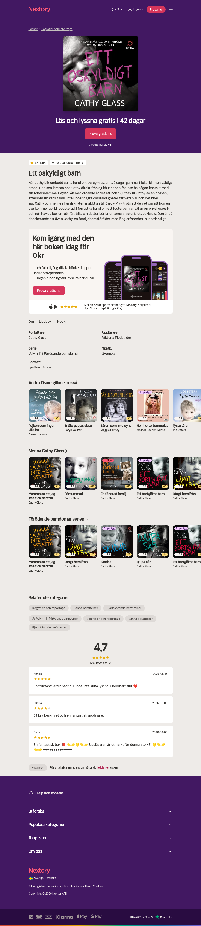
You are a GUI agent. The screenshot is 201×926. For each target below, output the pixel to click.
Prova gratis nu (100, 133)
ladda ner (103, 767)
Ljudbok (35, 367)
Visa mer (38, 768)
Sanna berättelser (86, 608)
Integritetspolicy (58, 886)
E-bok (46, 367)
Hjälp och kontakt (46, 792)
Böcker (33, 29)
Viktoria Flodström (116, 337)
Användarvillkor (81, 886)
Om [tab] (31, 321)
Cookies (98, 886)
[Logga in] (136, 9)
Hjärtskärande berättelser (124, 608)
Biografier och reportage (56, 29)
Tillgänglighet (37, 886)
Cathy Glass (38, 337)
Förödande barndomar (61, 353)
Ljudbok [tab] (45, 321)
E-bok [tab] (60, 321)
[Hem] (69, 9)
